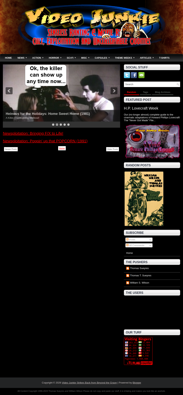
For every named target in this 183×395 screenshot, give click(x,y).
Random (131, 92)
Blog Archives (162, 92)
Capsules (103, 56)
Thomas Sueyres (139, 268)
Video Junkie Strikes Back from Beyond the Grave (89, 382)
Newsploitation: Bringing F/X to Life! (33, 133)
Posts (130, 239)
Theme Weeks (126, 56)
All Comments (135, 245)
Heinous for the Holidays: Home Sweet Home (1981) (48, 114)
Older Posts (112, 149)
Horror (56, 56)
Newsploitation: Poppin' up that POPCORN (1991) (45, 141)
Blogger (137, 382)
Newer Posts (11, 149)
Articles (148, 56)
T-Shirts (164, 58)
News (23, 56)
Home (8, 58)
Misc (86, 56)
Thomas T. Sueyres (140, 275)
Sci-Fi (72, 56)
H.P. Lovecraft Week (141, 108)
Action (39, 56)
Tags (145, 92)
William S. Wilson (139, 282)
